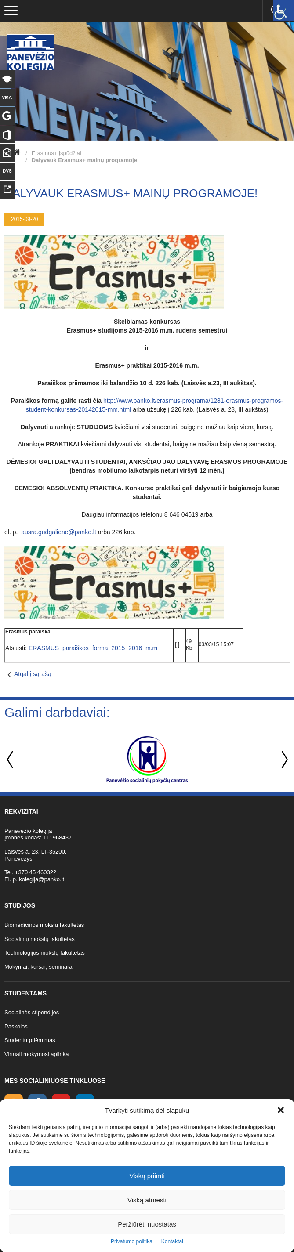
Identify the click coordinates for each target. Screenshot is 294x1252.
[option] (147, 759)
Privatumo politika (131, 1241)
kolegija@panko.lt (41, 879)
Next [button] (283, 760)
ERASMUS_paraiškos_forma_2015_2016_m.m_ (95, 647)
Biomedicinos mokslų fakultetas (44, 925)
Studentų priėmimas (29, 1040)
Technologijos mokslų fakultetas (44, 952)
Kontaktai (172, 1241)
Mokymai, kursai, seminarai (39, 966)
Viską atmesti (147, 1200)
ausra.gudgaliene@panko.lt (58, 532)
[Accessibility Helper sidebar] (283, 10)
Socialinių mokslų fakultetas (39, 939)
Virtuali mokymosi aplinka (36, 1054)
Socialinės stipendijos (31, 1012)
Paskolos (16, 1026)
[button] (280, 1110)
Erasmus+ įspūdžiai (56, 153)
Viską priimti (147, 1176)
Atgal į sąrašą (32, 673)
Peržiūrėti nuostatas (147, 1224)
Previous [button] (11, 760)
